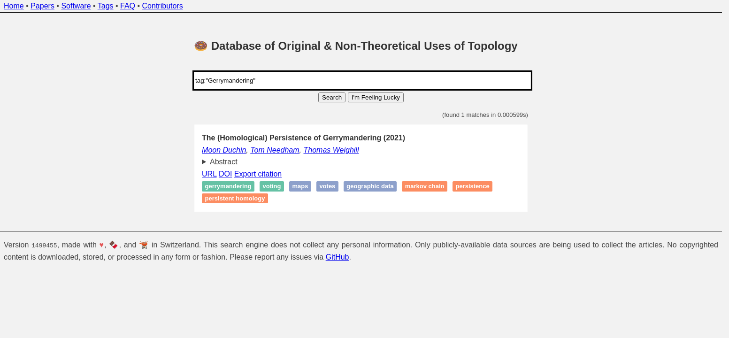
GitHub (337, 257)
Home (14, 6)
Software (76, 6)
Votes (327, 186)
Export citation (258, 174)
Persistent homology (235, 198)
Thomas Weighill (331, 150)
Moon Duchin (224, 150)
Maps (300, 186)
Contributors (162, 6)
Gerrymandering (228, 186)
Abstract (224, 162)
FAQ (127, 6)
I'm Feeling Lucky (376, 97)
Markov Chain (425, 186)
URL (209, 174)
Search (332, 97)
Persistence (472, 186)
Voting (272, 186)
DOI (225, 174)
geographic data (369, 186)
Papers (42, 6)
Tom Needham (274, 150)
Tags (106, 6)
